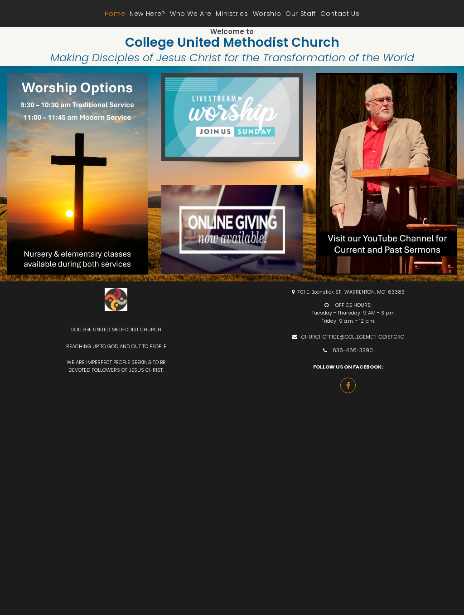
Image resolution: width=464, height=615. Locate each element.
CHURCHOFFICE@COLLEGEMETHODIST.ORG (352, 336)
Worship (267, 13)
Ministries (232, 13)
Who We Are (190, 13)
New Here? (147, 13)
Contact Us (339, 13)
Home (115, 13)
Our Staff (300, 13)
